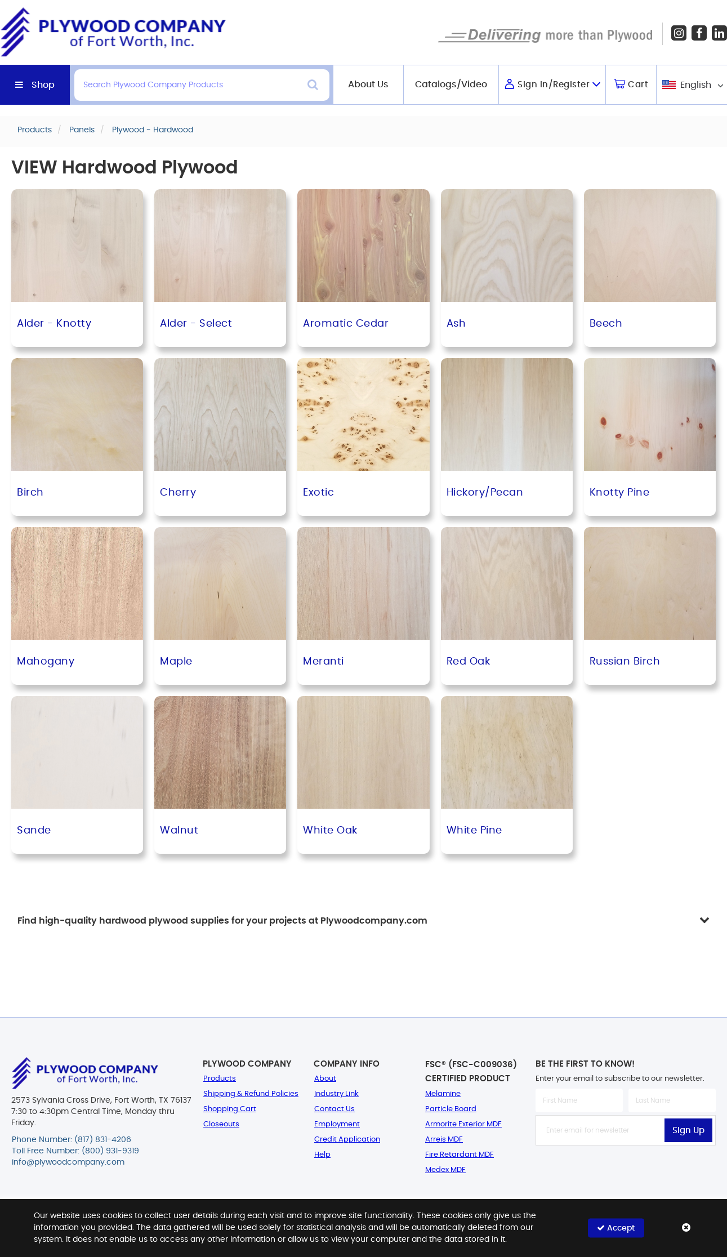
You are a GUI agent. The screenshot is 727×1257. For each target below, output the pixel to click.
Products (219, 1078)
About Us (368, 84)
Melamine (443, 1094)
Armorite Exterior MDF (463, 1124)
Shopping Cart (229, 1109)
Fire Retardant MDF (459, 1154)
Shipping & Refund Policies (250, 1094)
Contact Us (334, 1109)
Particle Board (450, 1109)
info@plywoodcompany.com (68, 1162)
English (695, 85)
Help (322, 1154)
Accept (616, 1228)
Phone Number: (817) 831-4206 (71, 1140)
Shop (43, 85)
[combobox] (692, 84)
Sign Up (688, 1130)
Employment (337, 1124)
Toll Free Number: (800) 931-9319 (75, 1151)
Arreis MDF (444, 1139)
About (325, 1078)
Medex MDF (445, 1170)
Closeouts (221, 1124)
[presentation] (625, 1170)
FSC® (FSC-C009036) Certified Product (471, 1071)
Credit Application (347, 1139)
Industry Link (336, 1094)
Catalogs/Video (451, 84)
